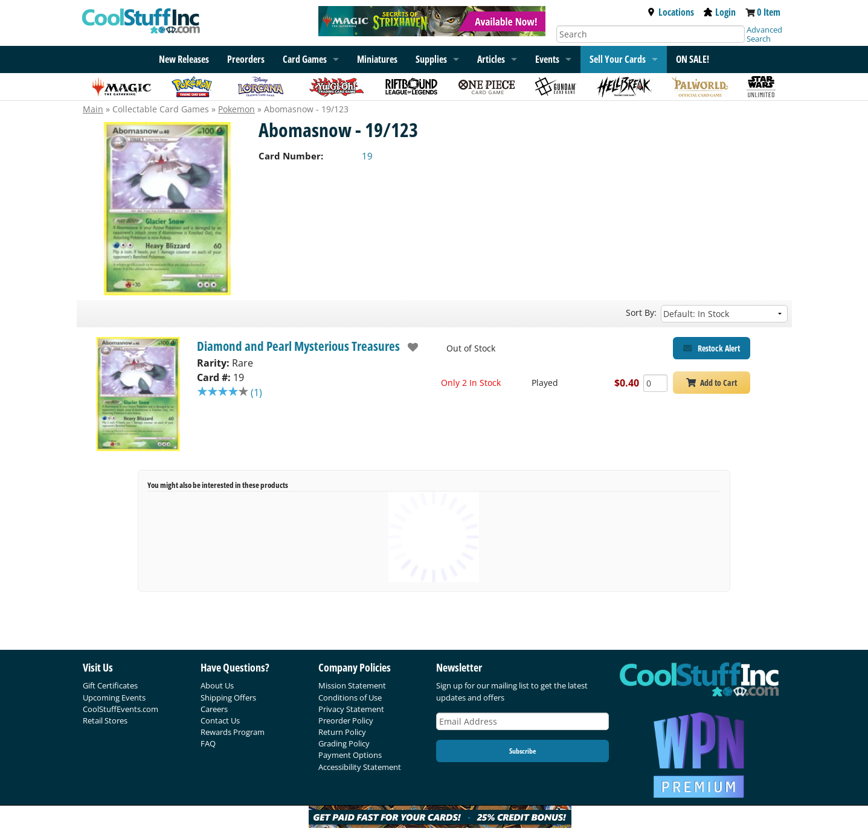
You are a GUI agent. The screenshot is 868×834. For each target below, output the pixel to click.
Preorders (246, 59)
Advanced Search (764, 34)
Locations (670, 12)
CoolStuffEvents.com (120, 709)
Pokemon (236, 109)
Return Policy (342, 732)
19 (367, 156)
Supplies (431, 59)
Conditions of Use (350, 697)
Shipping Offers (228, 697)
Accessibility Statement (359, 767)
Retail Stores (105, 720)
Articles (491, 59)
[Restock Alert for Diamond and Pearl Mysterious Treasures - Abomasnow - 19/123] (711, 348)
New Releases (184, 59)
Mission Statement (352, 685)
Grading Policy (344, 743)
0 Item (768, 12)
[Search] (650, 34)
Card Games (305, 59)
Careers (214, 709)
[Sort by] (724, 313)
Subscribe (522, 750)
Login (720, 12)
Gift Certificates (110, 685)
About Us (217, 685)
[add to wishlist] (409, 347)
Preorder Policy (345, 720)
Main (93, 109)
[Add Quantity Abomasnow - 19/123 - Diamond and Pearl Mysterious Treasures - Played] (655, 383)
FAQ (208, 743)
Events (547, 59)
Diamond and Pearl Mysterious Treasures (298, 346)
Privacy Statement (351, 709)
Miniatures (377, 59)
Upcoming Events (114, 697)
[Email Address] (522, 721)
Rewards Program (233, 732)
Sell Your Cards (618, 59)
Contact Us (220, 720)
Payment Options (350, 754)
